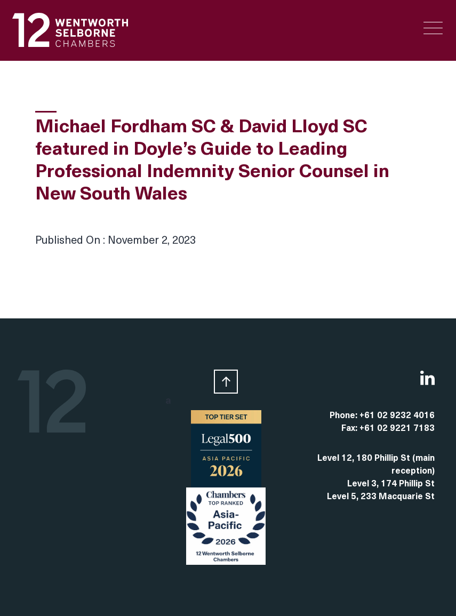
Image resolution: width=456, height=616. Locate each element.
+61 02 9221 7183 (397, 429)
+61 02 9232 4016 (397, 416)
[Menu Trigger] (433, 28)
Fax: (350, 429)
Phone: (344, 416)
